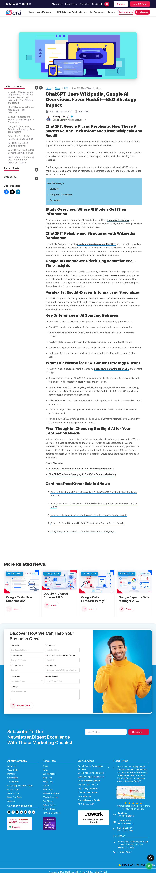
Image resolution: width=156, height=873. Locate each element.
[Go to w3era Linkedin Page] (13, 4)
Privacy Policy (49, 807)
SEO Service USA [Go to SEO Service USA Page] (86, 802)
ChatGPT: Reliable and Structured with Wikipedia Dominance (21, 120)
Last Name (50, 648)
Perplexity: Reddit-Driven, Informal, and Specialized (21, 137)
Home (48, 88)
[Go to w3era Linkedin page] (17, 810)
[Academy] (123, 812)
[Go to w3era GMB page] (33, 810)
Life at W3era (13, 787)
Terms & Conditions (52, 811)
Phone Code (15, 671)
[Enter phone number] (60, 675)
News (57, 88)
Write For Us (13, 791)
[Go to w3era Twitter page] (21, 810)
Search (97, 4)
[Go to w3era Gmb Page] (30, 4)
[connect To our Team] (150, 857)
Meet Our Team (14, 795)
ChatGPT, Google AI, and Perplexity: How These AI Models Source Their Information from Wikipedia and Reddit (21, 97)
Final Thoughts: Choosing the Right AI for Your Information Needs (21, 160)
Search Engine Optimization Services (93, 765)
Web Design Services (89, 786)
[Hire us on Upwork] (93, 816)
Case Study (12, 768)
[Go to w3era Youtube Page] (23, 4)
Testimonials (13, 779)
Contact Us (12, 775)
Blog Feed (47, 775)
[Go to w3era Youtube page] (25, 810)
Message (14, 686)
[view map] (133, 790)
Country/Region (17, 663)
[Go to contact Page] (85, 4)
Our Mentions (49, 772)
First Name (15, 648)
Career (46, 783)
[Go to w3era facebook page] (7, 4)
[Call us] (106, 4)
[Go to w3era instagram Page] (10, 4)
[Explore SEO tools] (140, 4)
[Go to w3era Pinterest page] (29, 810)
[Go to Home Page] (13, 12)
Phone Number (52, 671)
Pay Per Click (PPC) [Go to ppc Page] (88, 782)
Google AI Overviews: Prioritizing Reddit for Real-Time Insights (21, 129)
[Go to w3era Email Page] (20, 4)
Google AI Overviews (118, 220)
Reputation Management (89, 778)
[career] (121, 4)
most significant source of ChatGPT (96, 244)
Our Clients (48, 799)
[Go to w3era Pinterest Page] (27, 4)
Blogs (45, 764)
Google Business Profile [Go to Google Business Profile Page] (89, 798)
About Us (11, 764)
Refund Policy (49, 803)
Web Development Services (92, 774)
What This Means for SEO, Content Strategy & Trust (21, 151)
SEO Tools (47, 787)
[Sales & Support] (123, 827)
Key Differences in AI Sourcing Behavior (18, 144)
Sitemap (11, 799)
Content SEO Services (88, 790)
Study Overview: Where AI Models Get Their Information (21, 110)
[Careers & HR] (123, 820)
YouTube (114, 275)
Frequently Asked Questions (20, 783)
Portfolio (11, 772)
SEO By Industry (50, 795)
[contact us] (131, 849)
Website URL (51, 663)
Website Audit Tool (51, 791)
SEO (66, 88)
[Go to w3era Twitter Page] (17, 4)
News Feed (48, 779)
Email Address (16, 654)
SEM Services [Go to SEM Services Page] (84, 794)
